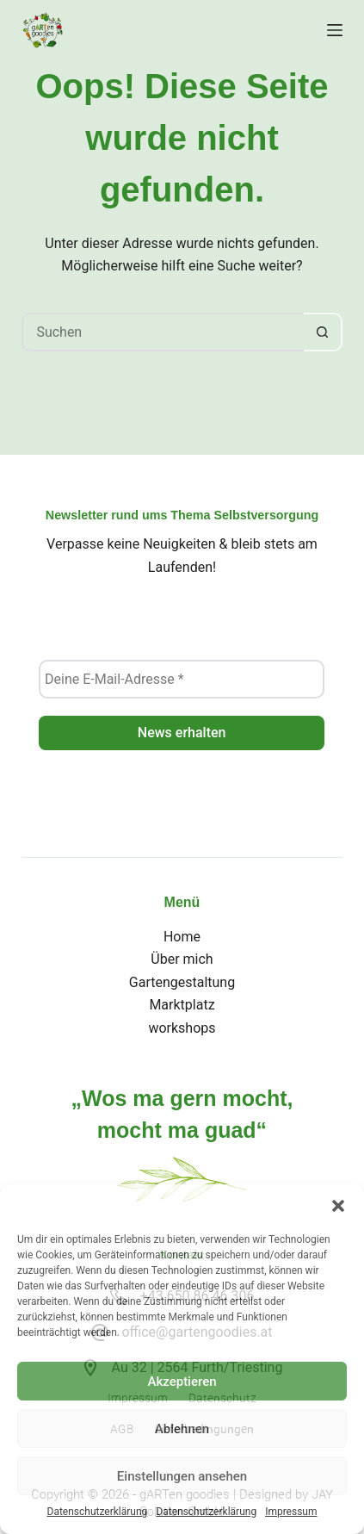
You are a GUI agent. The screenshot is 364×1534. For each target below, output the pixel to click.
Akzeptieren (181, 1381)
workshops (181, 1028)
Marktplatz (181, 1005)
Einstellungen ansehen (182, 1476)
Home (182, 936)
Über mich (182, 959)
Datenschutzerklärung (97, 1512)
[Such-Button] (323, 332)
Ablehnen (182, 1429)
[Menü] (334, 30)
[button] (338, 1205)
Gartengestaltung (182, 982)
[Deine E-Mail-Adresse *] (181, 679)
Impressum (291, 1512)
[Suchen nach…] (162, 332)
